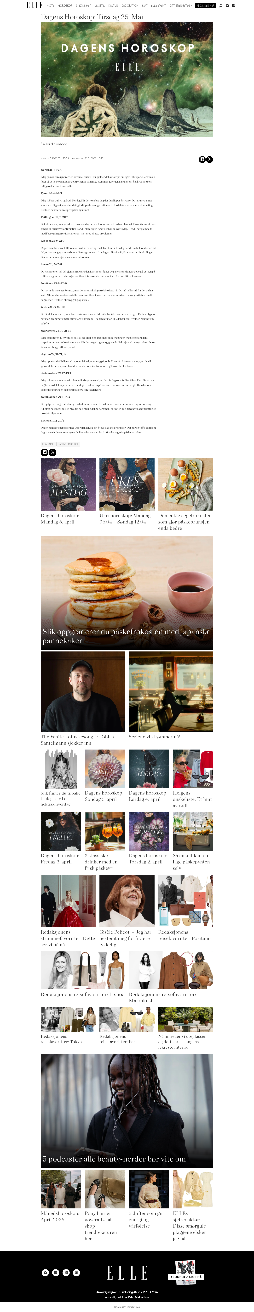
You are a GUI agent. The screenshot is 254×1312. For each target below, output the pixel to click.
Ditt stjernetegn (181, 5)
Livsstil (100, 5)
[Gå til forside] (34, 5)
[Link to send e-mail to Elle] (76, 1272)
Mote (50, 5)
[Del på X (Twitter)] (209, 159)
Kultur (113, 5)
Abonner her (206, 5)
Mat (145, 5)
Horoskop (65, 5)
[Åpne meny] (22, 5)
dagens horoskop (68, 444)
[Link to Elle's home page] (127, 1273)
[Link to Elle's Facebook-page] (55, 1272)
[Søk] (220, 6)
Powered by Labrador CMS (127, 1307)
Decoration (130, 5)
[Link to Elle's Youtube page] (66, 1272)
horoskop (48, 444)
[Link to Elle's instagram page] (45, 1272)
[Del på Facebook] (202, 159)
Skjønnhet (83, 5)
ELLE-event (158, 5)
